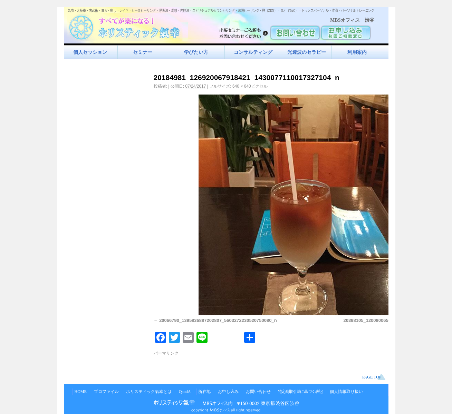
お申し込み (228, 391)
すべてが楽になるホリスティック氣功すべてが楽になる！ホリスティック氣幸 (127, 26)
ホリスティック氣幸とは (149, 391)
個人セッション (90, 52)
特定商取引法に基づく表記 (300, 391)
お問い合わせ (258, 391)
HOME (81, 391)
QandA (185, 391)
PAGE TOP (371, 377)
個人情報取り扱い (346, 391)
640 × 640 (241, 86)
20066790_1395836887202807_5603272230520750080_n (218, 320)
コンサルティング (253, 52)
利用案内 (357, 52)
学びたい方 (196, 52)
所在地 (204, 391)
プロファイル (106, 391)
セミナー (142, 52)
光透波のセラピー (306, 52)
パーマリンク (166, 353)
